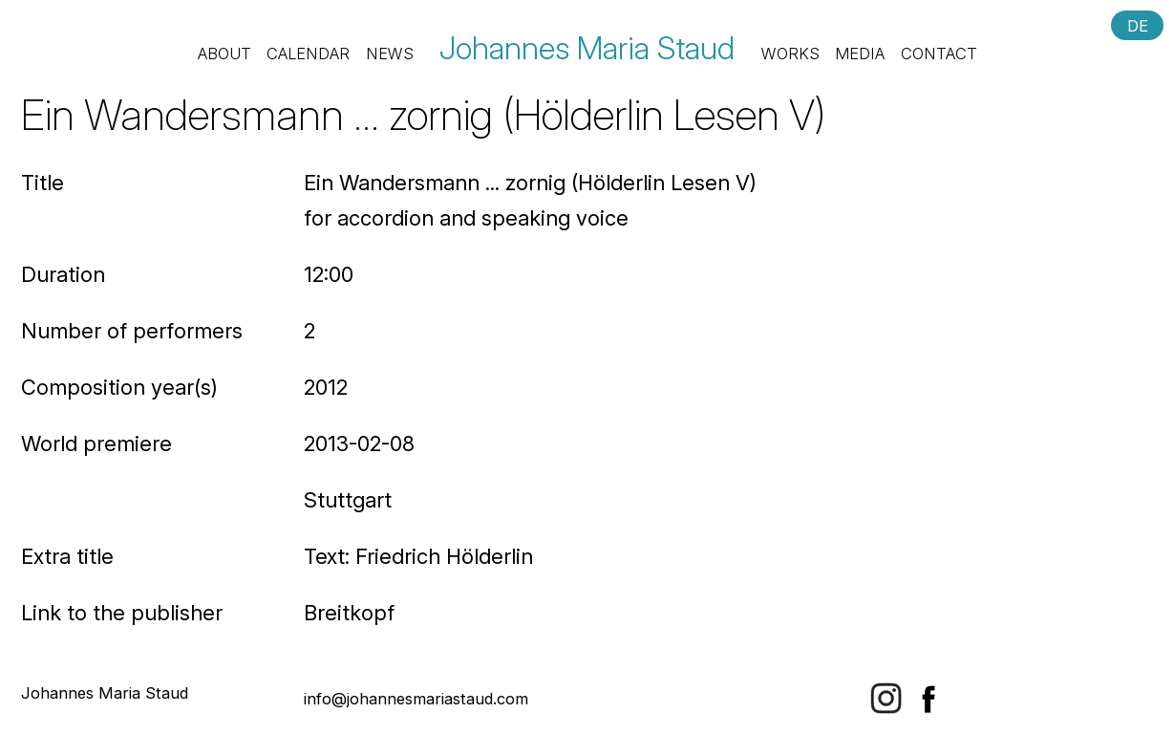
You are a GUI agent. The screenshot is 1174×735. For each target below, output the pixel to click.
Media (860, 53)
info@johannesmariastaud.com (416, 698)
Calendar (308, 53)
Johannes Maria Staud (587, 48)
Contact (939, 53)
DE (1137, 24)
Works (790, 53)
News (390, 53)
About (224, 53)
